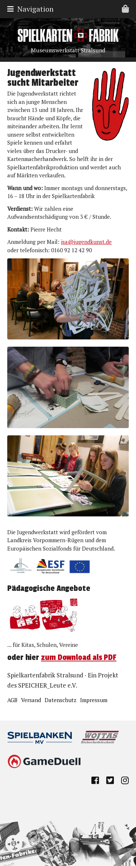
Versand (31, 700)
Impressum (93, 700)
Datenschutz (61, 700)
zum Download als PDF (78, 657)
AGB (12, 700)
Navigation (69, 9)
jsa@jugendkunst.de (86, 241)
